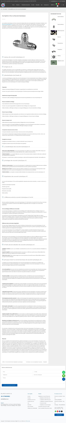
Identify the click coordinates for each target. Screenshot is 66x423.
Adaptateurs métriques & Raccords (46, 401)
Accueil (29, 396)
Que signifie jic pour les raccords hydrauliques (17, 9)
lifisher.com (24, 421)
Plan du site (28, 421)
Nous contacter (30, 406)
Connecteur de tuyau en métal (43, 406)
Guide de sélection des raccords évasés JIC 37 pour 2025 (61, 24)
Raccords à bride (43, 403)
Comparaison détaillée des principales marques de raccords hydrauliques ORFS (61, 49)
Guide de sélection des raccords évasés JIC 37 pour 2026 (61, 16)
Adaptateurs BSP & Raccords (45, 399)
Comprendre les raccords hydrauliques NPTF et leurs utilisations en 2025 (61, 43)
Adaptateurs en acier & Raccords (44, 396)
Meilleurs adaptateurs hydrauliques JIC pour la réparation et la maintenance (61, 55)
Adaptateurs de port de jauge (45, 404)
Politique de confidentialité (32, 408)
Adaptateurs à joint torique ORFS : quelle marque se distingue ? (61, 60)
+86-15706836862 (61, 1)
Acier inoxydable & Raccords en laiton (45, 408)
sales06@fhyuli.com (54, 1)
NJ (1, 9)
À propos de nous (31, 401)
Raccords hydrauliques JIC (7, 24)
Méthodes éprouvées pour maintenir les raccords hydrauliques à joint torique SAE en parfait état (61, 30)
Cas (28, 403)
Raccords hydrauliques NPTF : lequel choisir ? (61, 37)
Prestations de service (31, 399)
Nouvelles (5, 9)
